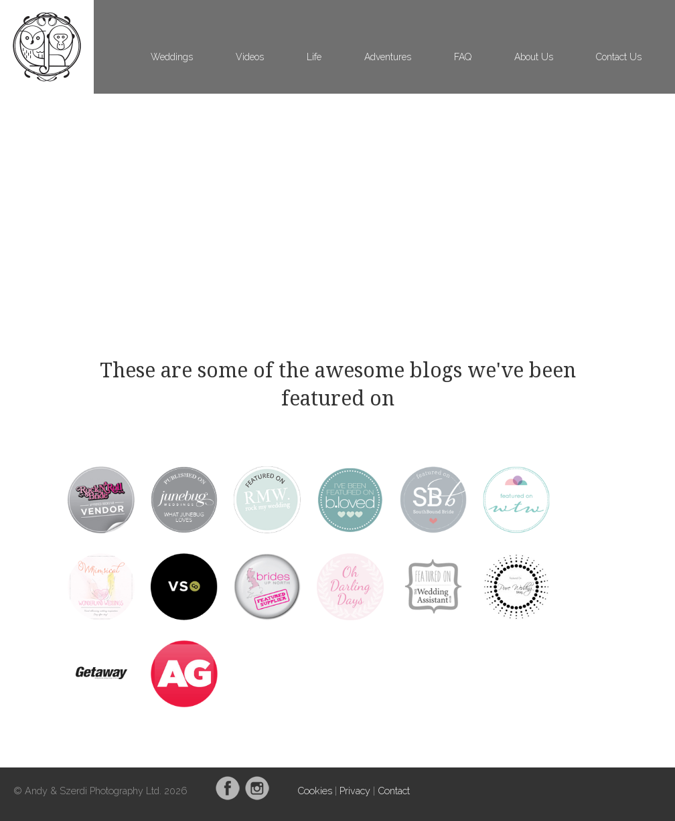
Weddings (172, 57)
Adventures (387, 57)
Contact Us (619, 57)
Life (314, 57)
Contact (394, 790)
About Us (533, 57)
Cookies (314, 790)
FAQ (462, 57)
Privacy (355, 790)
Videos (250, 57)
